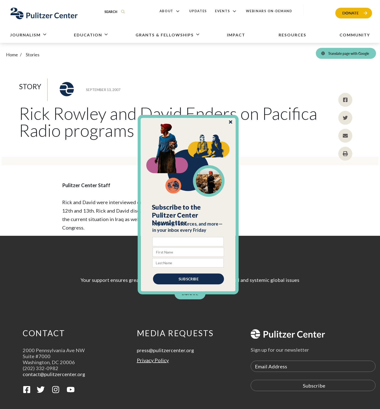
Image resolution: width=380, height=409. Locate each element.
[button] (188, 215)
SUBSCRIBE (188, 278)
